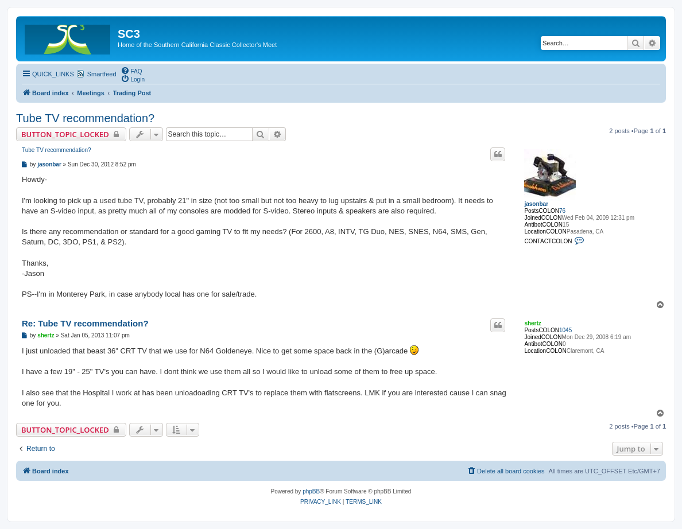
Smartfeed (102, 74)
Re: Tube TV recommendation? (85, 323)
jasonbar (536, 204)
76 (562, 211)
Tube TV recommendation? (85, 118)
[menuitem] (131, 71)
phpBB (311, 491)
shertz (532, 323)
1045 (565, 330)
